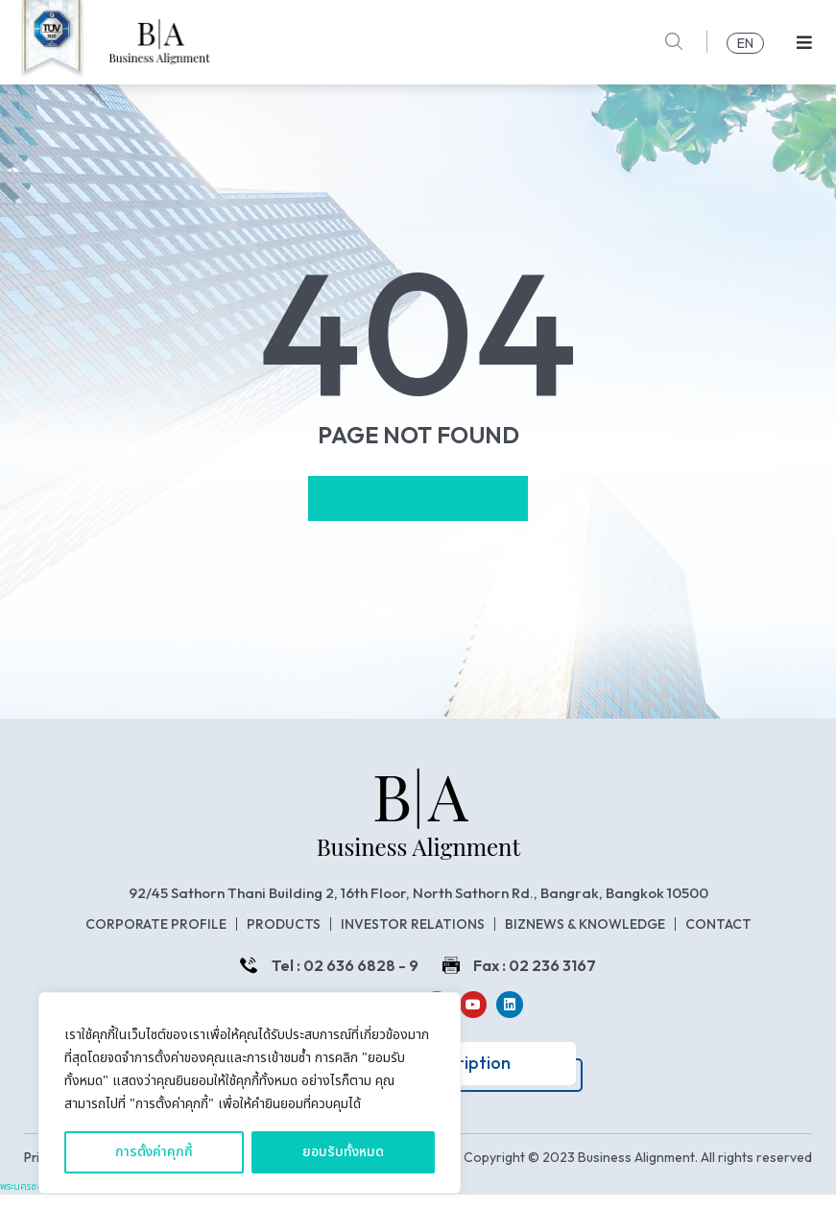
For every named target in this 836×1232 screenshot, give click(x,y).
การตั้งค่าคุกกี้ (154, 1152)
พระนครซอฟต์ (28, 1224)
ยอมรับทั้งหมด (343, 1152)
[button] (805, 42)
